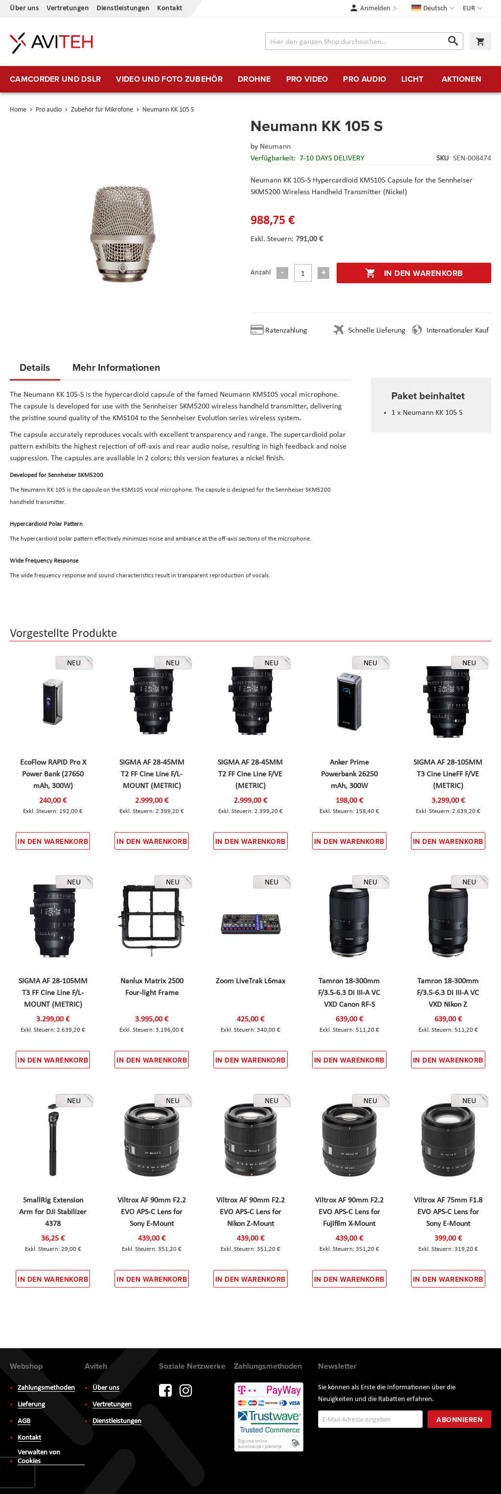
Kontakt (169, 8)
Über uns (24, 8)
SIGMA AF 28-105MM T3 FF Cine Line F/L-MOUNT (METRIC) (53, 993)
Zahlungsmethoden (46, 1388)
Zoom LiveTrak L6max (250, 981)
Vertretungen (67, 8)
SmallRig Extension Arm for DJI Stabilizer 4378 (53, 1212)
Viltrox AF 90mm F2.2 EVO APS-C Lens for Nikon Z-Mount (250, 1212)
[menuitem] (55, 79)
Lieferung (31, 1404)
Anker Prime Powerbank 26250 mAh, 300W (349, 774)
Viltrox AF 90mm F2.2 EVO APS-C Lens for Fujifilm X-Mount (349, 1212)
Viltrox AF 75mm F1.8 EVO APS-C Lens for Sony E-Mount (448, 1212)
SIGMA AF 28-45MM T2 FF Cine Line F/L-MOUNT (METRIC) (151, 774)
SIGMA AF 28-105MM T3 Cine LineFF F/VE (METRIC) (447, 774)
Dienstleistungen (122, 8)
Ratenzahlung (286, 331)
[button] (474, 9)
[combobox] (364, 41)
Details (35, 367)
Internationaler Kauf (458, 331)
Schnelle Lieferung (376, 331)
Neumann (275, 147)
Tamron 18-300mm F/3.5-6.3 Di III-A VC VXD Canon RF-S (349, 993)
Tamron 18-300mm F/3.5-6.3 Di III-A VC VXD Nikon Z (448, 993)
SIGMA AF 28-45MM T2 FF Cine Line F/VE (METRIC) (250, 774)
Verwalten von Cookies (39, 1457)
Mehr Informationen (116, 367)
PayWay (269, 1417)
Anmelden (375, 8)
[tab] (35, 370)
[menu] (250, 79)
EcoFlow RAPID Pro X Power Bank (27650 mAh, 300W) (53, 774)
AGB (24, 1421)
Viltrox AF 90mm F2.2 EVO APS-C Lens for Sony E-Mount (151, 1212)
